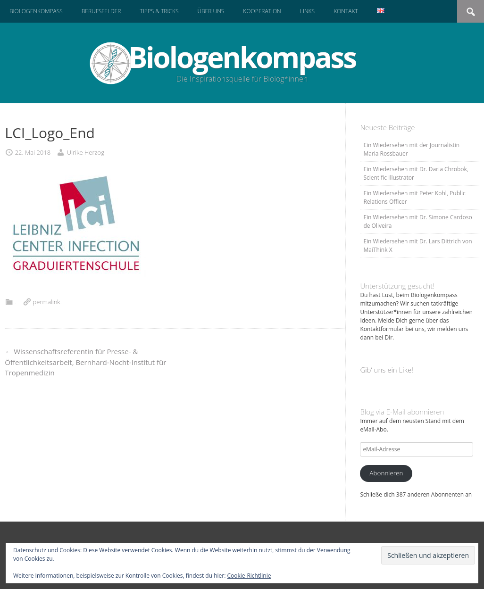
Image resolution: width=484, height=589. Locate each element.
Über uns (210, 11)
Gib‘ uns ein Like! (386, 369)
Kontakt (346, 11)
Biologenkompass (36, 11)
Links (307, 11)
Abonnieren (386, 473)
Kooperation (262, 11)
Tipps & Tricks (159, 11)
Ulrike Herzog (85, 152)
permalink (46, 302)
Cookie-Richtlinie (249, 576)
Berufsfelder (101, 11)
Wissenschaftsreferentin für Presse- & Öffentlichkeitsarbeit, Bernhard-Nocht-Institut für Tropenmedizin (85, 362)
